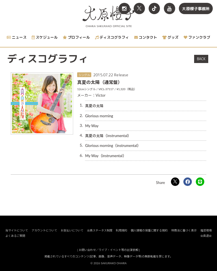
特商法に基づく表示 (184, 230)
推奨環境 (206, 230)
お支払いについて (72, 230)
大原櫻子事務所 (196, 8)
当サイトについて (16, 230)
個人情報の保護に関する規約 (149, 230)
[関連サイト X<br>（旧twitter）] (139, 8)
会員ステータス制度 (99, 230)
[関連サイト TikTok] (154, 8)
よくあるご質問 (15, 235)
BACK (201, 58)
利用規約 (121, 230)
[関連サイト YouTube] (169, 8)
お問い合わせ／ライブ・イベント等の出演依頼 (108, 250)
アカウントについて (44, 230)
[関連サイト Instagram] (124, 8)
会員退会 (206, 235)
